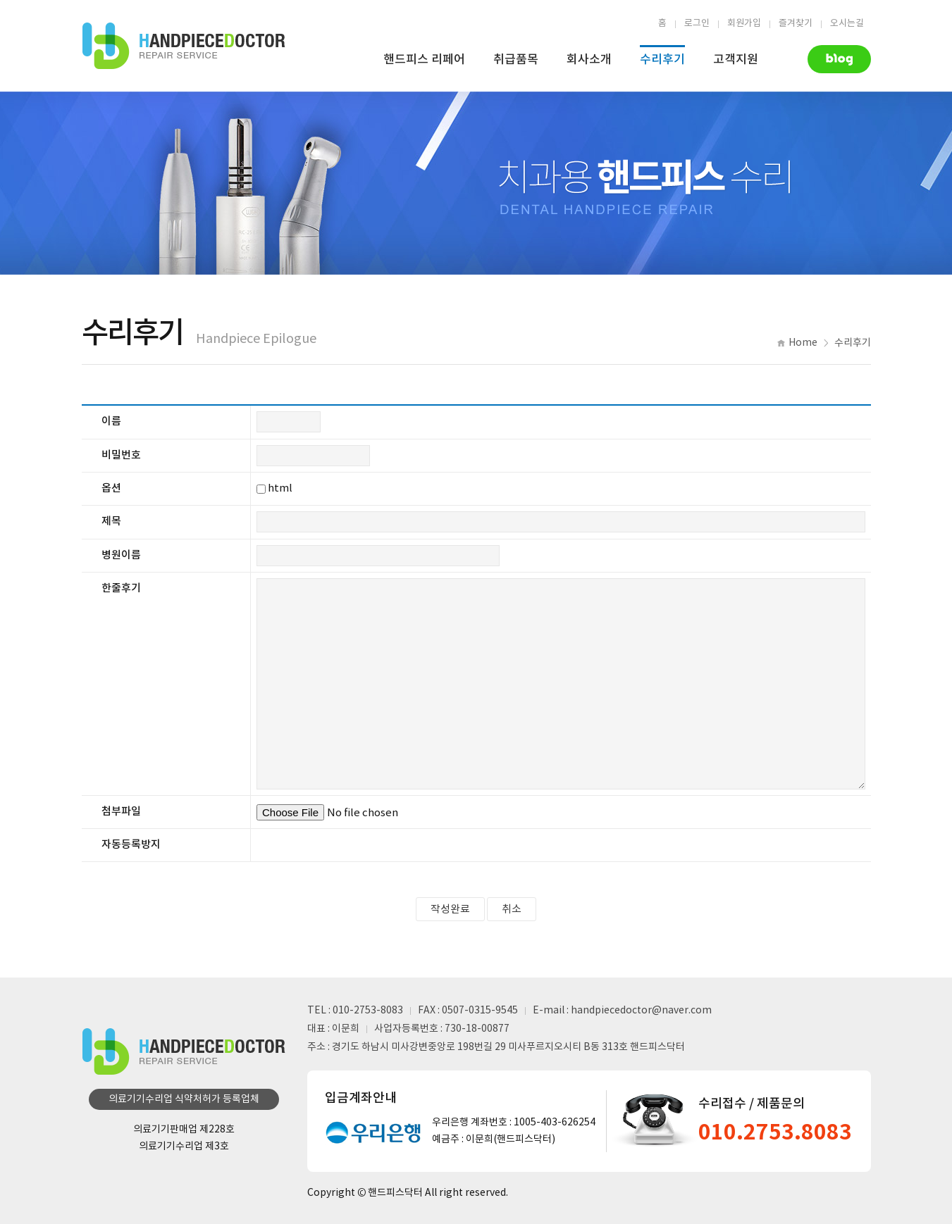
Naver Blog (839, 59)
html (280, 488)
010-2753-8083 (368, 1010)
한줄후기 (121, 588)
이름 (111, 421)
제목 (111, 521)
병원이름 (121, 555)
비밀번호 (121, 455)
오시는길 (847, 23)
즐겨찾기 (795, 23)
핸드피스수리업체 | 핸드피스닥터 (184, 46)
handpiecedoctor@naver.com (641, 1010)
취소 (511, 910)
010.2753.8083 (775, 1132)
